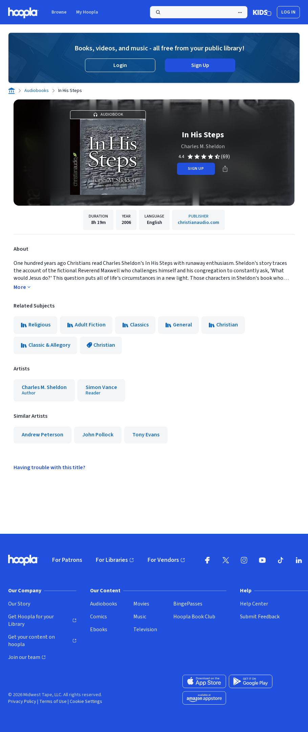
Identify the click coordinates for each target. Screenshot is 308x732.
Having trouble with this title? (49, 467)
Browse (59, 12)
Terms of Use (53, 701)
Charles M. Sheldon (203, 146)
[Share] (225, 168)
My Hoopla (87, 12)
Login (120, 65)
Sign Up (200, 65)
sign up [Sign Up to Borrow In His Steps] (196, 168)
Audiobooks (36, 90)
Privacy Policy (22, 701)
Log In (288, 12)
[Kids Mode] (262, 12)
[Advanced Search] (240, 12)
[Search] (198, 12)
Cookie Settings (86, 701)
